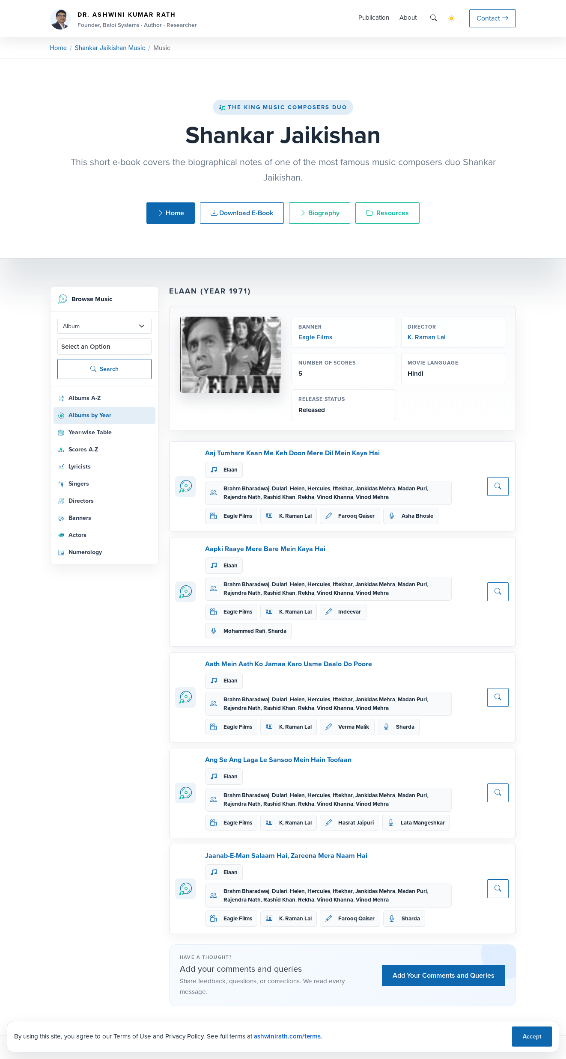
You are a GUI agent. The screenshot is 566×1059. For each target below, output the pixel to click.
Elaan (230, 470)
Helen (297, 488)
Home (58, 47)
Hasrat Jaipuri (356, 823)
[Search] (433, 18)
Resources (387, 213)
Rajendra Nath (242, 497)
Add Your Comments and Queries (444, 975)
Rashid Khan (279, 497)
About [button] (408, 17)
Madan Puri (412, 488)
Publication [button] (373, 17)
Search (104, 369)
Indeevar (349, 612)
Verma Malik (353, 727)
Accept (532, 1036)
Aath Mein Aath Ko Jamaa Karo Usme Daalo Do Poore (288, 664)
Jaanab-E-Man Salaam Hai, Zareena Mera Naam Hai (286, 855)
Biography (320, 213)
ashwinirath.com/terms (287, 1036)
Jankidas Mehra (375, 488)
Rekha (306, 497)
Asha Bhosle (417, 516)
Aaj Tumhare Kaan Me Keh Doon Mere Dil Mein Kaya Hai (292, 453)
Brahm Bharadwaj (246, 488)
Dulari (279, 488)
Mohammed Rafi (244, 631)
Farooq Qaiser (356, 516)
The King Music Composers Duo (283, 107)
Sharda (277, 631)
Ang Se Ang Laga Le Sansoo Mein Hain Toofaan (278, 760)
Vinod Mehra (372, 497)
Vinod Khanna (335, 497)
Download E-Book (242, 213)
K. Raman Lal (427, 337)
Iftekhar (343, 488)
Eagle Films (315, 337)
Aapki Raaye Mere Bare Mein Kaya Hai (265, 549)
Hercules (318, 488)
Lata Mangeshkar (423, 823)
